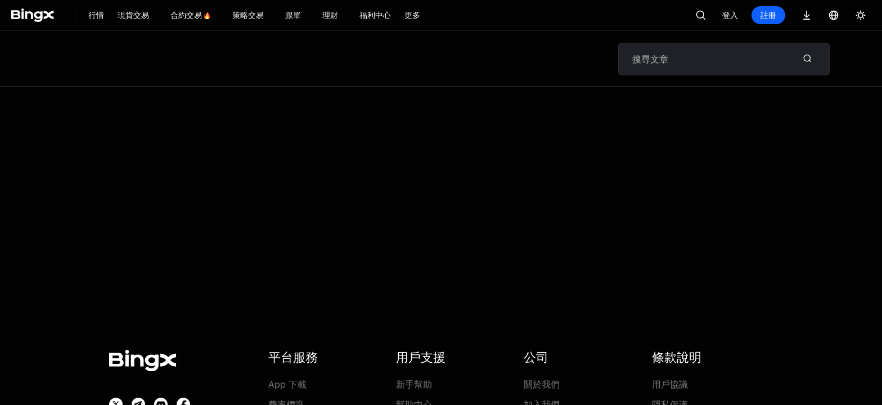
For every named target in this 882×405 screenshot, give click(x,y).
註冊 (768, 15)
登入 (730, 15)
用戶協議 (670, 384)
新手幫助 (414, 384)
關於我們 (542, 384)
